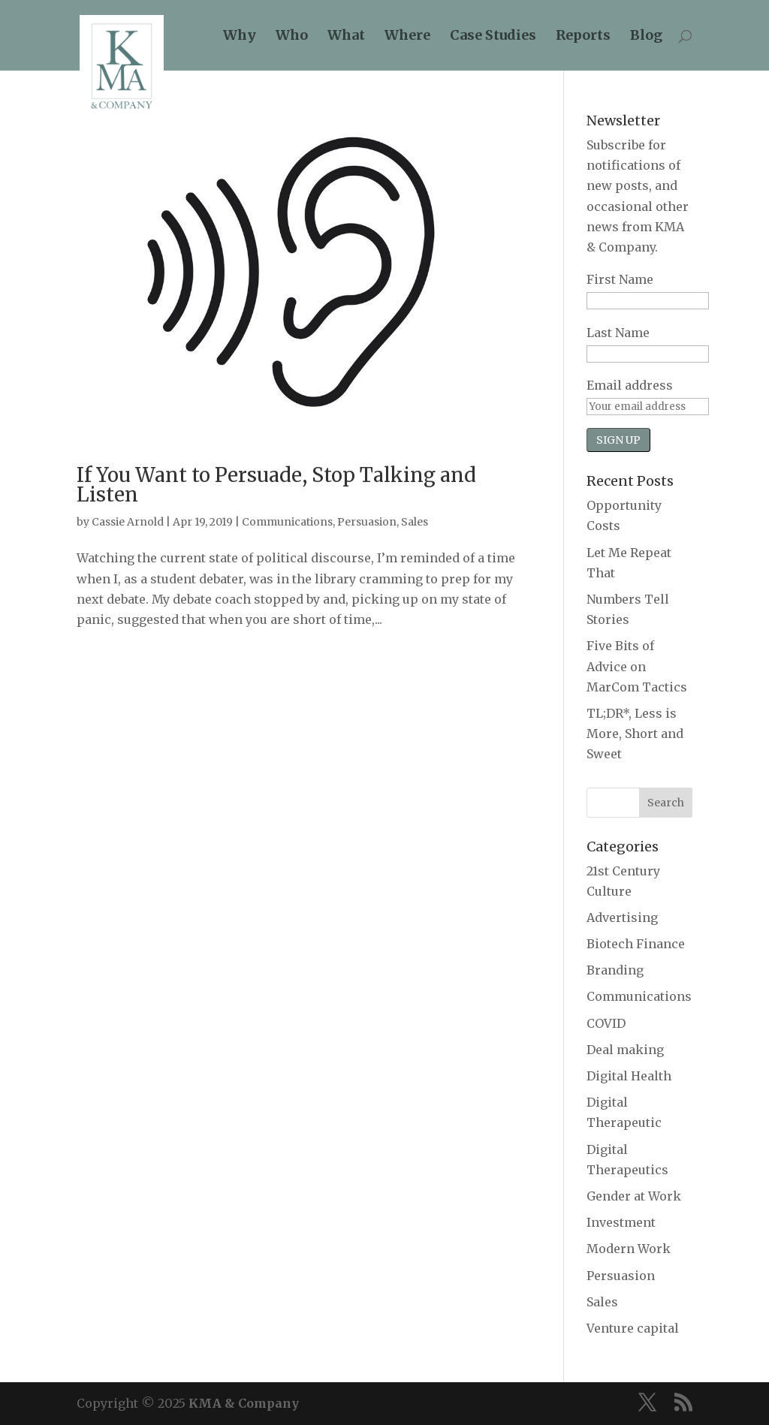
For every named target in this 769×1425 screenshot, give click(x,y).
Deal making (625, 1049)
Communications (287, 522)
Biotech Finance (636, 943)
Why (239, 37)
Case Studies (493, 37)
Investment (621, 1222)
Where (407, 37)
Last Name (618, 332)
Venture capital (633, 1328)
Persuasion (367, 522)
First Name (620, 279)
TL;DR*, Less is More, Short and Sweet (635, 733)
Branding (615, 970)
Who (292, 37)
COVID (606, 1023)
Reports (583, 37)
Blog (646, 37)
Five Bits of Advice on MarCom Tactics (637, 666)
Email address (630, 385)
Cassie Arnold (128, 522)
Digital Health (629, 1075)
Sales (414, 522)
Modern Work (629, 1248)
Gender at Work (634, 1196)
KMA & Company (243, 1403)
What (346, 37)
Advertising (622, 917)
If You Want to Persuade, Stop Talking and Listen (276, 484)
